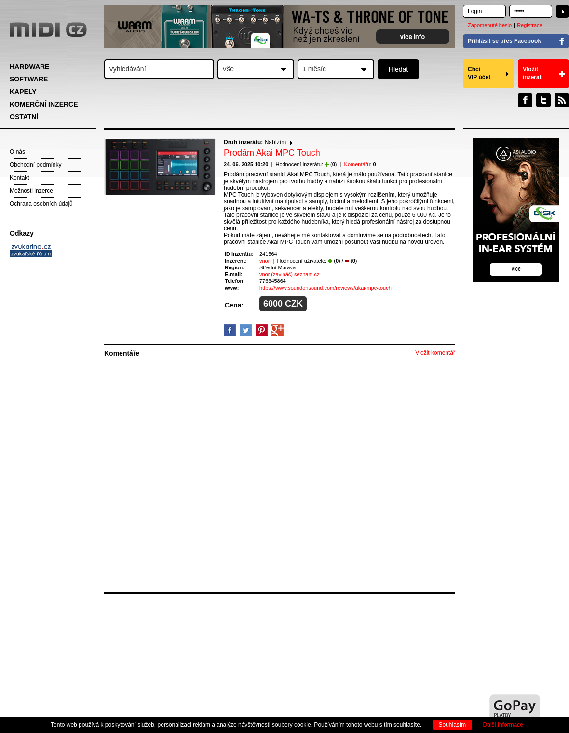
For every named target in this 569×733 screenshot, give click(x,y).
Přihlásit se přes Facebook (504, 41)
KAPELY (23, 91)
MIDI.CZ (48, 29)
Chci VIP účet (479, 73)
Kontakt (19, 177)
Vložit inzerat (532, 73)
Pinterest (262, 330)
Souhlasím (452, 724)
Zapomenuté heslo (490, 25)
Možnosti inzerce (31, 190)
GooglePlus (277, 330)
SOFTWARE (29, 79)
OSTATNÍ (24, 116)
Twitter (543, 100)
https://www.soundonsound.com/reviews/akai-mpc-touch (325, 288)
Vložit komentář (435, 352)
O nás (17, 151)
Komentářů (357, 164)
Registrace (529, 25)
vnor (264, 261)
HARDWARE (29, 66)
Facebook (525, 100)
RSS (562, 100)
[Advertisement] (53, 407)
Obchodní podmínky (35, 164)
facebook (230, 330)
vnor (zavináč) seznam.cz (289, 274)
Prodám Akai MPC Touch (272, 153)
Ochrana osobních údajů (41, 203)
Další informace (503, 724)
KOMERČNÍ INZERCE (44, 104)
